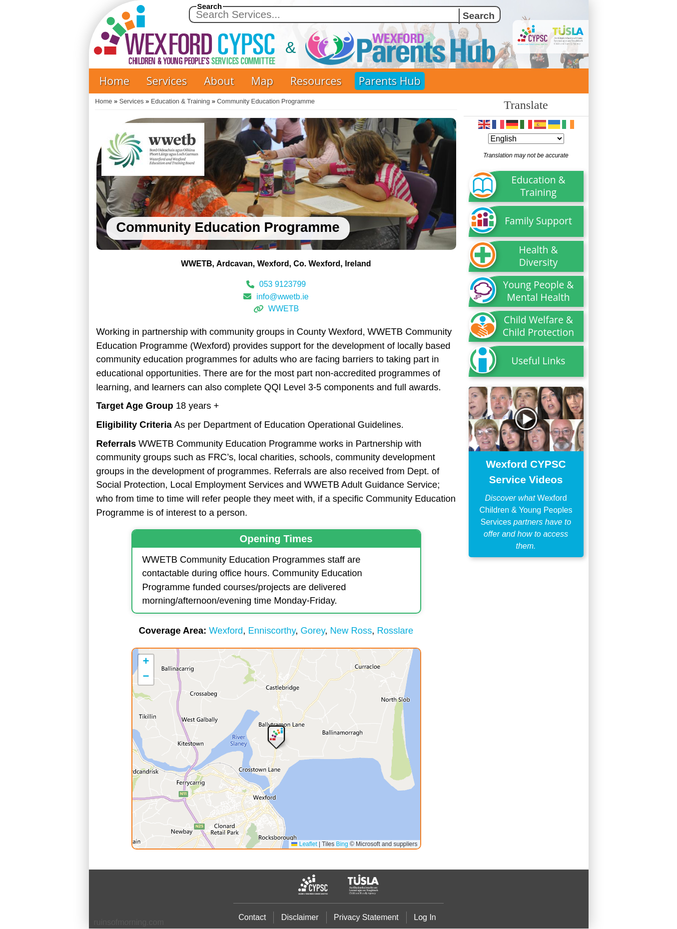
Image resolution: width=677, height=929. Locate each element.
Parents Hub (390, 80)
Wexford (226, 630)
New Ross (351, 630)
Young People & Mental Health (538, 291)
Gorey (313, 630)
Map (262, 80)
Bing (342, 844)
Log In (425, 917)
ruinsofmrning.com (129, 922)
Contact (252, 917)
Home (114, 80)
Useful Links (539, 360)
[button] (276, 736)
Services (166, 80)
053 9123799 (282, 284)
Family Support (538, 220)
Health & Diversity (538, 256)
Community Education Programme (266, 101)
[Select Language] (526, 138)
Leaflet (304, 844)
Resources (316, 80)
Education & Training (180, 101)
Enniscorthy (272, 630)
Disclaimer (300, 917)
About (219, 80)
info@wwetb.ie (282, 296)
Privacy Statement (366, 917)
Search (209, 6)
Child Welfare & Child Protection (538, 326)
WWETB (283, 308)
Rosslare (395, 630)
